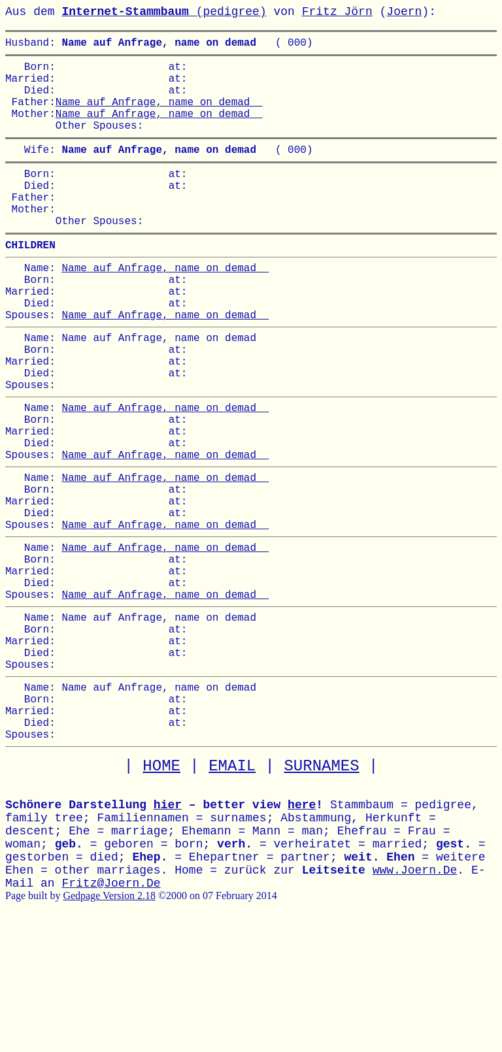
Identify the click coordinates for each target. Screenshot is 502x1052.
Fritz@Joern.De (110, 1011)
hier (168, 933)
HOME (161, 894)
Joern (404, 11)
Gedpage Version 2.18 (109, 1023)
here (302, 933)
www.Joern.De (415, 998)
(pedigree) (163, 11)
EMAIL (232, 894)
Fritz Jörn (337, 11)
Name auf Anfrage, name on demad (159, 114)
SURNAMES (321, 894)
